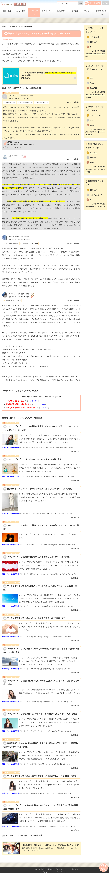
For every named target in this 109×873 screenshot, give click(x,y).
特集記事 (75, 11)
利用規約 (50, 866)
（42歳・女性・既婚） (19, 235)
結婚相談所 (61, 11)
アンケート (88, 11)
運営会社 (42, 866)
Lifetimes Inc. (52, 868)
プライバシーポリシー (62, 866)
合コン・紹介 (20, 11)
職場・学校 (7, 11)
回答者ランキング (102, 12)
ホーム (35, 866)
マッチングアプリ (34, 12)
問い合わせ (75, 866)
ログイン (106, 3)
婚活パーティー (48, 11)
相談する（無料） (93, 3)
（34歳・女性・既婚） (21, 94)
